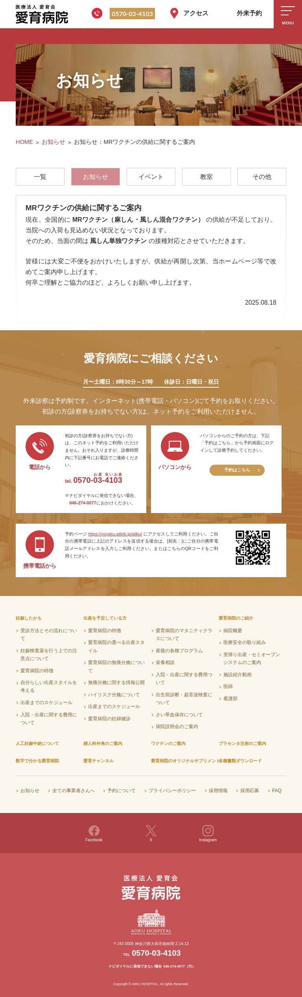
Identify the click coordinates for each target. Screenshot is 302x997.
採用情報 (218, 790)
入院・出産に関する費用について (48, 718)
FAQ (277, 790)
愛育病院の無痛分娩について (116, 666)
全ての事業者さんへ (73, 790)
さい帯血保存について (179, 714)
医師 (228, 686)
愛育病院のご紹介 (236, 618)
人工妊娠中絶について (37, 743)
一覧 (40, 176)
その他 (261, 176)
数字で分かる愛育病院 (37, 760)
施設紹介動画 (237, 674)
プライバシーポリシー (172, 790)
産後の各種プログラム (179, 650)
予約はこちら (237, 469)
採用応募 (249, 790)
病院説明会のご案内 (177, 726)
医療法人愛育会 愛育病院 (43, 14)
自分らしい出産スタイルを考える (48, 686)
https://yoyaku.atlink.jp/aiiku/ (115, 534)
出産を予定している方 (105, 618)
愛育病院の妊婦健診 (109, 718)
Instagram (208, 833)
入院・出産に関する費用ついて (184, 678)
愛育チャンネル (98, 760)
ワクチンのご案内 (168, 743)
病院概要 (232, 630)
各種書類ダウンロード (240, 760)
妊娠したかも (29, 618)
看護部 (230, 698)
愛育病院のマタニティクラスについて (184, 634)
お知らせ (53, 142)
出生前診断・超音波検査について (184, 698)
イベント (151, 176)
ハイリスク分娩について (114, 694)
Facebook (94, 833)
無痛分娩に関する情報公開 (116, 682)
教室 (206, 176)
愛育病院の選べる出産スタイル (116, 646)
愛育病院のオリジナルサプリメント (185, 760)
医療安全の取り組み (244, 642)
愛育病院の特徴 (36, 670)
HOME (24, 142)
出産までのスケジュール (46, 702)
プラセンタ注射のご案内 (242, 743)
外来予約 (249, 13)
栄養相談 (165, 662)
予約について (121, 790)
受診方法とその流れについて (48, 634)
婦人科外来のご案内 (102, 743)
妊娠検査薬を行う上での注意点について (48, 654)
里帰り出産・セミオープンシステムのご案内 (251, 658)
